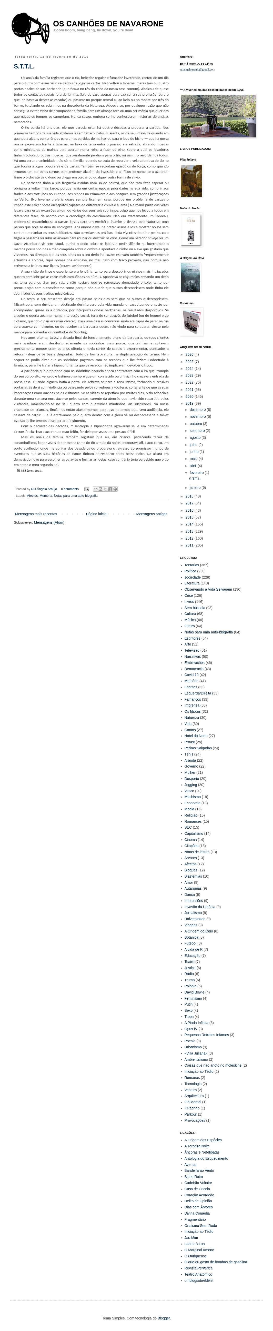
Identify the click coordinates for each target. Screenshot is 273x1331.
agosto (195, 437)
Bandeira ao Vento (199, 1170)
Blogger (164, 1318)
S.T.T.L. (24, 66)
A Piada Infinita (196, 1023)
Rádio (189, 974)
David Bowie (195, 992)
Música (190, 620)
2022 (190, 382)
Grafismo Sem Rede (201, 1226)
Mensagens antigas (151, 514)
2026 (190, 354)
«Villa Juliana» (196, 1053)
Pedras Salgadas (198, 748)
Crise (189, 595)
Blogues (191, 870)
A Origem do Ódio (199, 931)
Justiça (190, 968)
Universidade (195, 919)
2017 (190, 503)
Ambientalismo (196, 1059)
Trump (190, 980)
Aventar (191, 1165)
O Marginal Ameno (199, 1250)
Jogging (191, 785)
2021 (190, 390)
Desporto (192, 779)
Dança (190, 894)
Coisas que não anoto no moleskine (213, 1065)
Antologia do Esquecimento (206, 1158)
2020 (190, 396)
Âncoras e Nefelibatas (202, 1152)
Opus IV (191, 1029)
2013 (190, 531)
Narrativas (193, 656)
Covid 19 (192, 675)
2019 (190, 403)
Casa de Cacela (197, 1189)
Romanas (192, 1078)
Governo (191, 766)
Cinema (191, 840)
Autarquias (193, 888)
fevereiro (197, 473)
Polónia (191, 986)
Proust (190, 742)
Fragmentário (195, 1219)
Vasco (189, 791)
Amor (189, 882)
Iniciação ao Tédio (199, 1071)
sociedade (193, 577)
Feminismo (193, 998)
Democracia (194, 669)
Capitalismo (194, 833)
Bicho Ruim (194, 1177)
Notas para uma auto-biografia (75, 496)
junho (194, 452)
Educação (192, 955)
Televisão (192, 650)
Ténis (189, 754)
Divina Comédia (197, 1213)
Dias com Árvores (199, 1207)
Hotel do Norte (196, 736)
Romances (193, 821)
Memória (45, 496)
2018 (190, 496)
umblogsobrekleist (199, 1280)
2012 (190, 538)
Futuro (190, 626)
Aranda (190, 760)
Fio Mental (193, 1102)
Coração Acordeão (199, 1195)
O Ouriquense (196, 1256)
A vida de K (194, 949)
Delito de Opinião (198, 1201)
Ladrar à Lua (195, 1244)
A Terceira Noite (197, 1146)
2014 (190, 524)
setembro (198, 431)
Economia (192, 803)
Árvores (191, 858)
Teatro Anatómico (198, 1274)
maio (194, 458)
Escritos (191, 687)
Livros (189, 602)
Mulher (190, 772)
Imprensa (192, 705)
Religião (191, 815)
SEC (188, 827)
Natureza (192, 718)
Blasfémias (193, 876)
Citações (191, 846)
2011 (190, 545)
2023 (190, 375)
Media (189, 809)
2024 (190, 368)
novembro (198, 416)
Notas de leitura (197, 852)
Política (190, 571)
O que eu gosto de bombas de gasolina (216, 1262)
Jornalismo (193, 913)
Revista (199, 1268)
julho (194, 445)
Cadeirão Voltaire (198, 1183)
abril (193, 466)
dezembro (198, 410)
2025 (190, 362)
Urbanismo (193, 1047)
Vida (188, 724)
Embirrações (195, 663)
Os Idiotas (193, 711)
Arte (188, 644)
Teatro (190, 962)
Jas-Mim (191, 1238)
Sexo (189, 1010)
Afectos (32, 496)
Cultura (190, 614)
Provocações (195, 1120)
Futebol (191, 943)
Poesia (190, 1041)
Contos (190, 730)
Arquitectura (194, 1096)
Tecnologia (193, 1084)
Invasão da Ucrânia (200, 907)
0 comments (70, 489)
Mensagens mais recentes (36, 514)
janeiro (195, 487)
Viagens (191, 925)
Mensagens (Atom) (49, 522)
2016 (190, 510)
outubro (196, 424)
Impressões (194, 901)
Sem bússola (195, 608)
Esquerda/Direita (198, 693)
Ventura (191, 1090)
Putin (189, 1004)
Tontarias (192, 565)
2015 (190, 517)
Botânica (191, 937)
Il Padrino (192, 1108)
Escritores (192, 638)
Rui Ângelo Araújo (44, 489)
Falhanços (193, 699)
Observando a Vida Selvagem (208, 589)
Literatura (192, 583)
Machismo (193, 797)
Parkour (191, 1114)
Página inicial (96, 514)
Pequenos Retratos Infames (207, 1035)
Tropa (189, 1017)
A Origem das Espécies (203, 1140)
